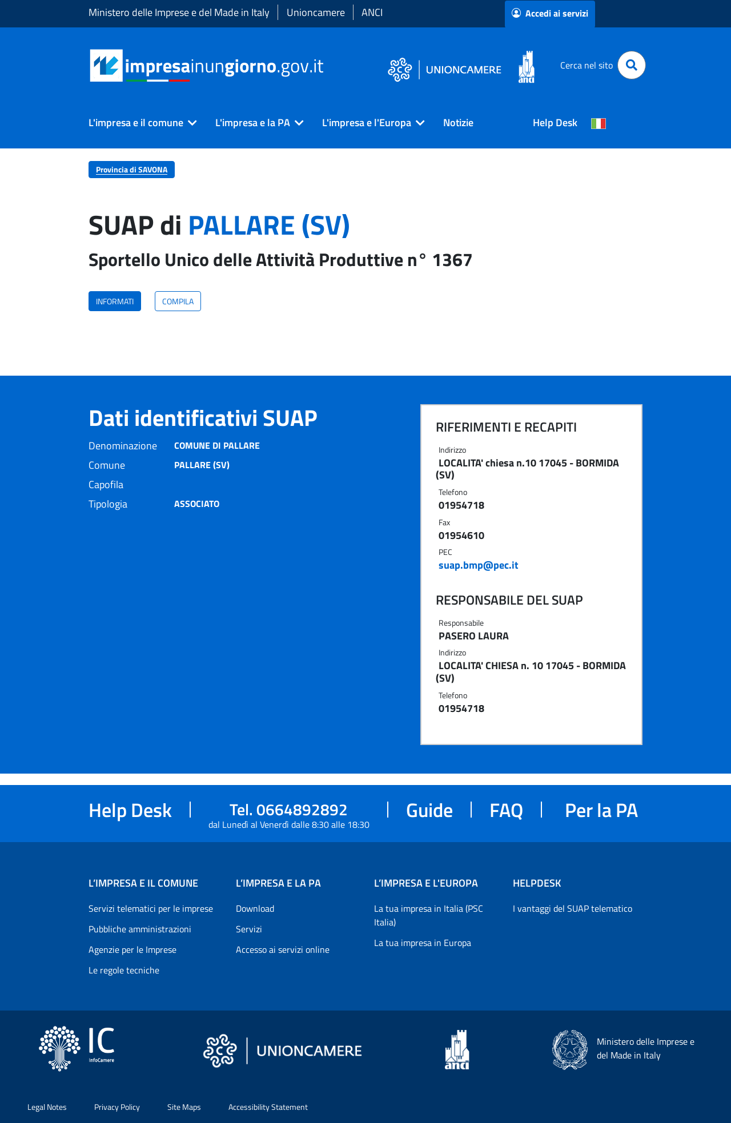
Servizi (249, 929)
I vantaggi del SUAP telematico (572, 908)
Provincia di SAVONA (131, 169)
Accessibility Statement (268, 1107)
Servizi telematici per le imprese (151, 908)
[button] (138, 122)
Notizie (458, 122)
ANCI (372, 12)
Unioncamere (316, 12)
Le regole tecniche (124, 970)
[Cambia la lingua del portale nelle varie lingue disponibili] (598, 123)
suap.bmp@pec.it (479, 565)
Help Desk (555, 122)
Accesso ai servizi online (283, 949)
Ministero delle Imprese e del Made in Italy (179, 12)
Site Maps (184, 1107)
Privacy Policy (117, 1107)
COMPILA (178, 301)
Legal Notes (47, 1107)
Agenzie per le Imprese (132, 949)
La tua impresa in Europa (422, 942)
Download (255, 908)
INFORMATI (115, 301)
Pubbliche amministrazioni (140, 929)
